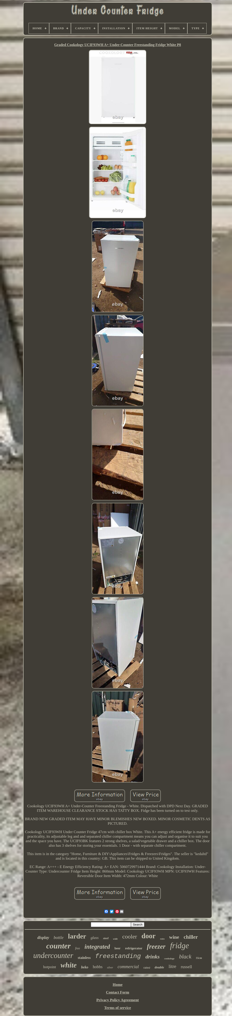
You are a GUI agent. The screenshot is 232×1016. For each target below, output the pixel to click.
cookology (169, 958)
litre (172, 966)
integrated (97, 946)
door (149, 936)
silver (110, 967)
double (159, 967)
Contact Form (117, 992)
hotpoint (49, 967)
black (185, 956)
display (43, 937)
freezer (156, 946)
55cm (199, 958)
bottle (58, 937)
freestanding (118, 956)
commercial (128, 966)
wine (174, 937)
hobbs (97, 967)
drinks (152, 957)
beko (84, 967)
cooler (129, 936)
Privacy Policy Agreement (117, 1000)
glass (95, 938)
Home (117, 984)
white (68, 965)
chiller (191, 937)
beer (117, 948)
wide (115, 938)
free (77, 948)
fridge (179, 945)
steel (106, 938)
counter (58, 946)
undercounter (53, 955)
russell (186, 966)
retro (162, 939)
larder (77, 936)
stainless (84, 958)
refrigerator (133, 948)
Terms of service (117, 1008)
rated (146, 967)
